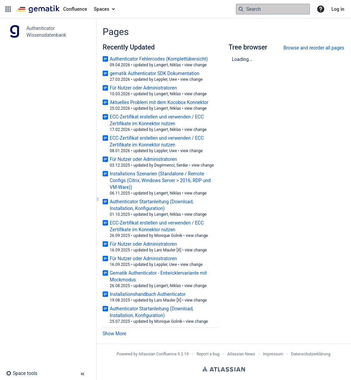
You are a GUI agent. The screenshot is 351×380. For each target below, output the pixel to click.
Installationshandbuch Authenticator (148, 294)
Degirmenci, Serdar (171, 165)
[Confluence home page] (52, 9)
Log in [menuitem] (337, 9)
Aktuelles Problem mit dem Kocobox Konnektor (159, 102)
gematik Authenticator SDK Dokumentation (155, 73)
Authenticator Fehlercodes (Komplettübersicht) (159, 59)
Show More (114, 333)
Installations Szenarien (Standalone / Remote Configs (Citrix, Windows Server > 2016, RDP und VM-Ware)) (160, 180)
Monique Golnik (168, 235)
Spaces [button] (101, 9)
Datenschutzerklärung (310, 354)
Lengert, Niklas (167, 65)
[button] (8, 9)
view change (195, 65)
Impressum (273, 354)
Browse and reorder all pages (313, 47)
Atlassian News (241, 354)
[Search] (241, 9)
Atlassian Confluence (158, 354)
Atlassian (223, 369)
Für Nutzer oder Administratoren (143, 88)
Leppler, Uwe (165, 79)
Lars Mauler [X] (167, 250)
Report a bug (208, 354)
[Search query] (273, 9)
